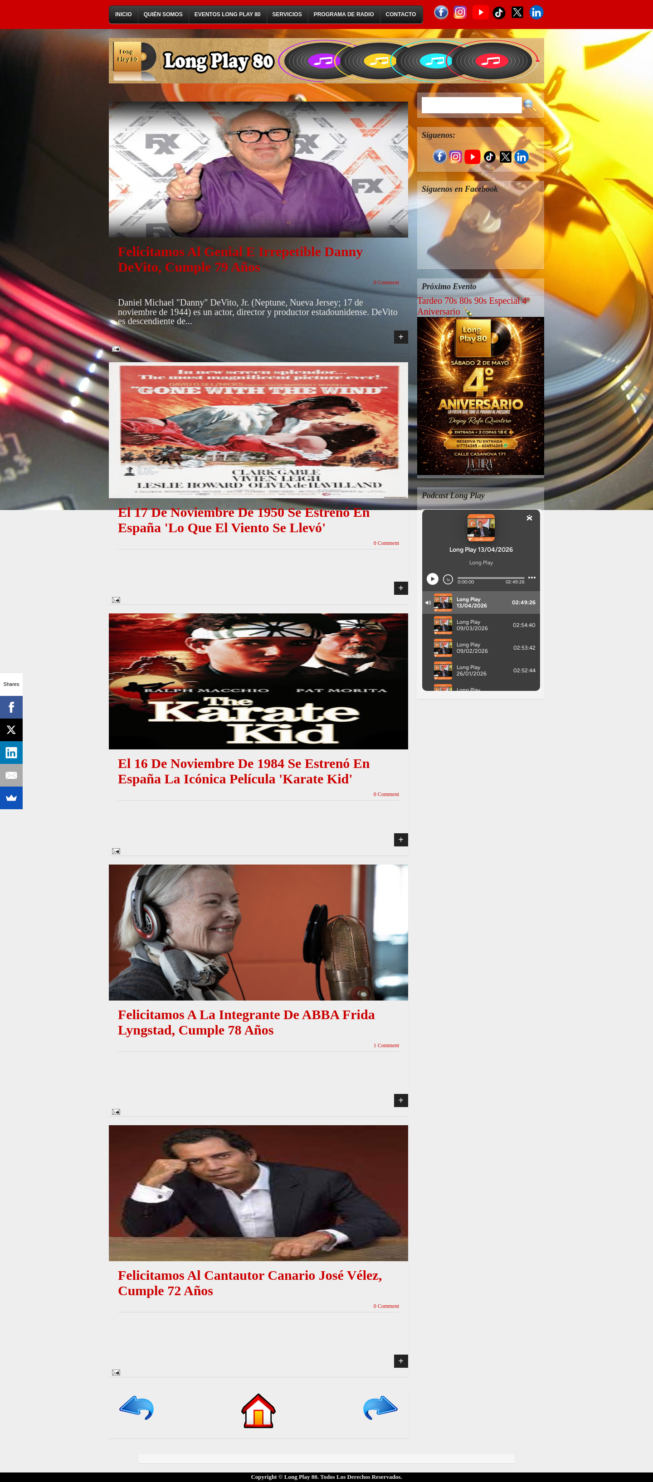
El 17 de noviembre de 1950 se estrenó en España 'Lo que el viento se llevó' (244, 520)
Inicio (123, 14)
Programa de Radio (344, 14)
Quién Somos (163, 14)
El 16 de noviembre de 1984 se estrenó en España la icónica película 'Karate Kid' (244, 771)
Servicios (287, 14)
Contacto (401, 14)
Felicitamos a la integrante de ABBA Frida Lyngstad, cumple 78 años (246, 1022)
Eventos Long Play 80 (228, 14)
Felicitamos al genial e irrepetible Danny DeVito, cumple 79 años (240, 259)
